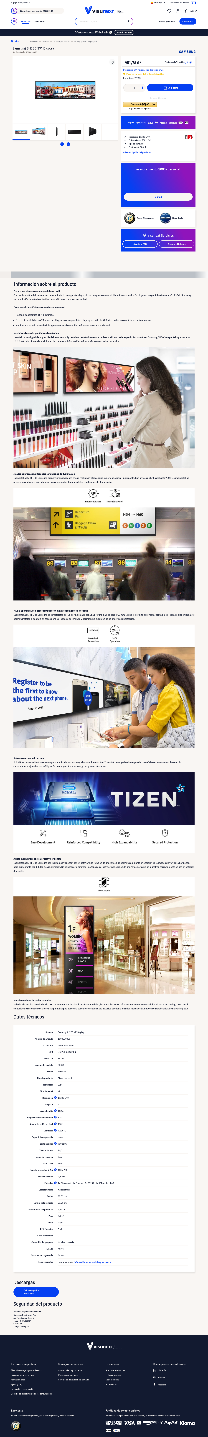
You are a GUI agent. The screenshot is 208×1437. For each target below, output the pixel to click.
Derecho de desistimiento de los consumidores (31, 1393)
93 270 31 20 (48, 11)
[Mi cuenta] (178, 11)
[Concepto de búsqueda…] (100, 21)
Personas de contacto (68, 1375)
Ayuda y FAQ (16, 1384)
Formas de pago (18, 1379)
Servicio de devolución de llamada (73, 1379)
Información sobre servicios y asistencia (92, 1262)
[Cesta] (191, 10)
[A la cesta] (170, 87)
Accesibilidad (111, 1384)
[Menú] (14, 21)
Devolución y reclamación (22, 1389)
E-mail (158, 196)
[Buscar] (129, 21)
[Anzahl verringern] (126, 88)
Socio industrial (112, 1379)
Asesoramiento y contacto (70, 1370)
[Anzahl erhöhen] (142, 88)
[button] (140, 106)
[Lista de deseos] (169, 11)
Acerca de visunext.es (115, 1370)
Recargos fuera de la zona (22, 1375)
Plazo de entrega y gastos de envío (26, 1370)
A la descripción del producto (139, 152)
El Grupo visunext (114, 1375)
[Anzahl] (134, 88)
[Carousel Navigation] (65, 144)
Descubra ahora (124, 32)
